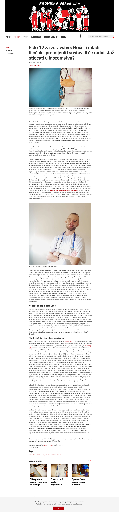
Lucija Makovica (34, 65)
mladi (38, 455)
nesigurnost (46, 455)
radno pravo (36, 37)
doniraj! (64, 37)
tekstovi (17, 37)
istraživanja (10, 54)
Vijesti (8, 37)
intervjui (9, 50)
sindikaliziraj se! (51, 37)
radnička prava (56, 455)
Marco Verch (47, 445)
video (26, 37)
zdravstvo (32, 455)
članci (8, 47)
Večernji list (68, 341)
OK (59, 508)
